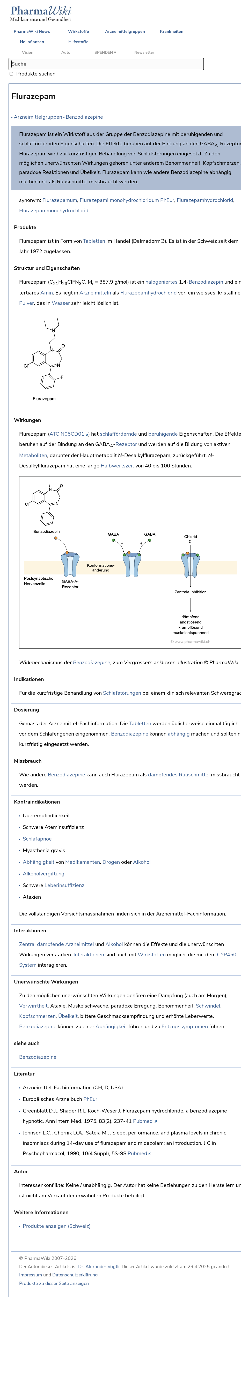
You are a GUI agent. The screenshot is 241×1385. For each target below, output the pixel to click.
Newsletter (144, 52)
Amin (46, 292)
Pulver (26, 303)
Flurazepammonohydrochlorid (54, 210)
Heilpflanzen (32, 42)
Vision (27, 52)
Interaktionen (89, 954)
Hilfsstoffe (78, 42)
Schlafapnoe (37, 838)
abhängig (179, 733)
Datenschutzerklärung (75, 1275)
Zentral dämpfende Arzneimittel (56, 944)
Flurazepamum (59, 200)
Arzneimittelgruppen (125, 31)
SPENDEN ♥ (105, 52)
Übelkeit (68, 1016)
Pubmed (143, 1121)
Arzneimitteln (95, 292)
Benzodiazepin (206, 281)
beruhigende (163, 433)
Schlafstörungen (122, 693)
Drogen (111, 862)
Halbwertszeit (117, 465)
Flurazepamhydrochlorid (205, 200)
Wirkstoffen (152, 954)
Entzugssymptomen (185, 1026)
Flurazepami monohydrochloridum (119, 200)
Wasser (61, 303)
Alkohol (142, 862)
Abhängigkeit (38, 862)
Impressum (30, 1275)
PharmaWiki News (32, 31)
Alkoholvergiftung (43, 873)
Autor (66, 52)
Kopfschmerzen (37, 1016)
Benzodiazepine (84, 116)
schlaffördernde (118, 433)
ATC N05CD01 (66, 433)
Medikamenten (82, 862)
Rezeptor (126, 444)
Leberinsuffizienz (64, 885)
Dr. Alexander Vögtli (98, 1266)
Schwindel (208, 1005)
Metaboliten (33, 455)
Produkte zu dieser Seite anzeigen (54, 1283)
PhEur (167, 200)
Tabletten (94, 241)
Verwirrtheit (33, 1005)
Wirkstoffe (78, 31)
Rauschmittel (194, 774)
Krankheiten (171, 31)
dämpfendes (163, 774)
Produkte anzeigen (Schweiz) (57, 1226)
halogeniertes (161, 281)
